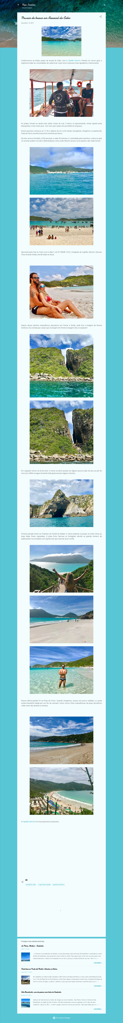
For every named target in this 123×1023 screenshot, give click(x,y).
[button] (100, 16)
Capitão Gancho (74, 60)
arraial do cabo (31, 884)
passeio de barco (58, 884)
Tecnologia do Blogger (61, 1018)
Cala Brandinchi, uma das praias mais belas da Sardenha (41, 992)
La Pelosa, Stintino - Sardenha (32, 946)
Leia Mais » (98, 963)
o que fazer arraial (44, 884)
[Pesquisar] (104, 5)
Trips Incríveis (28, 4)
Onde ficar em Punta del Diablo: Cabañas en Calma (39, 969)
